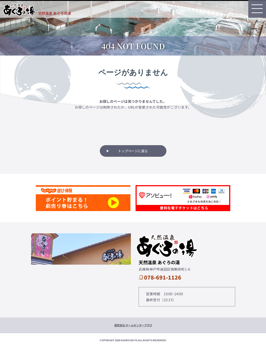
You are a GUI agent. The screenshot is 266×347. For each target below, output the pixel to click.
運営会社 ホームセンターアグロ (133, 325)
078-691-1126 (162, 277)
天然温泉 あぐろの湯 (54, 13)
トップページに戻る (133, 151)
